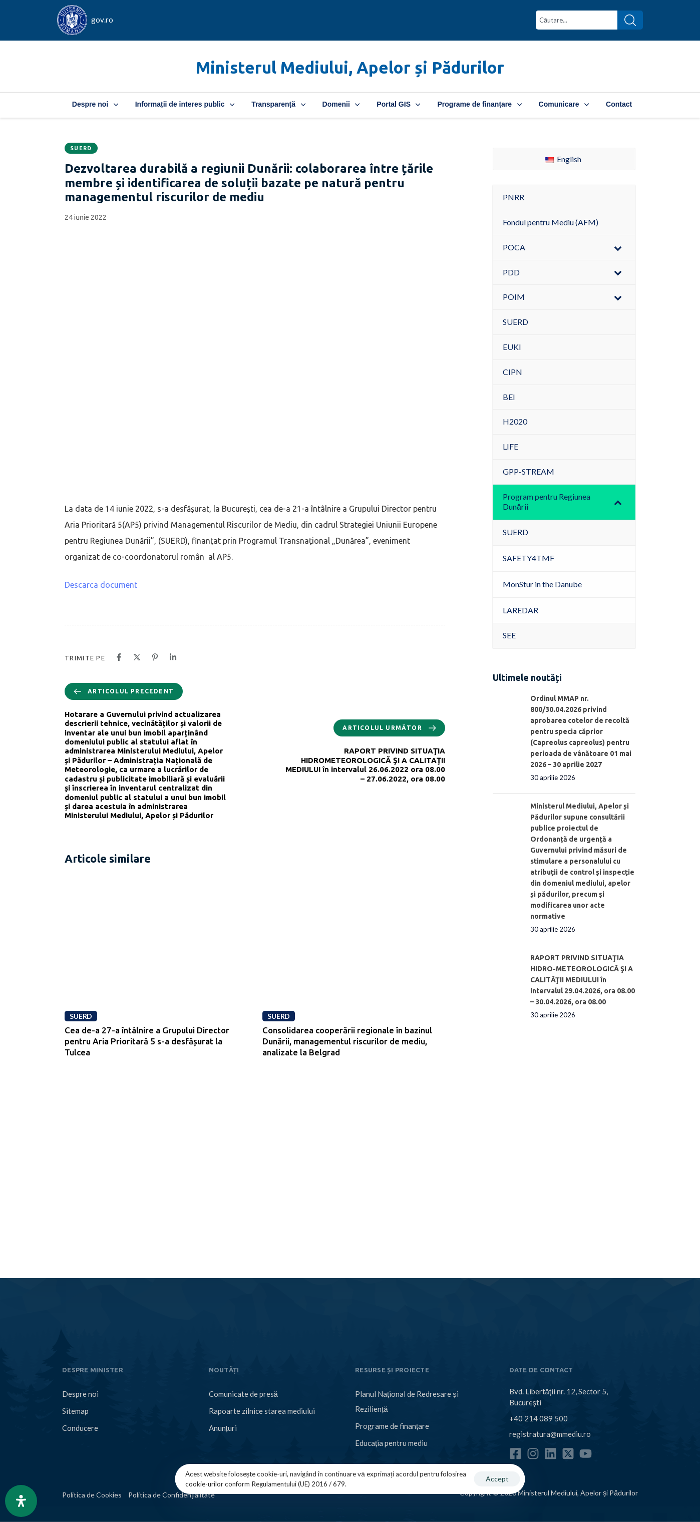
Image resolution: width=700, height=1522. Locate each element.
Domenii (341, 104)
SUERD (81, 148)
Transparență (278, 104)
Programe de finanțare (479, 104)
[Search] (630, 20)
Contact (619, 104)
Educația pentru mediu (391, 1442)
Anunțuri (223, 1427)
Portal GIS (398, 104)
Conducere (80, 1427)
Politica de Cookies (92, 1494)
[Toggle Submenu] (617, 247)
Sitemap (75, 1410)
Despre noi (95, 104)
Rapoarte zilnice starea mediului (262, 1410)
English (563, 159)
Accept (497, 1478)
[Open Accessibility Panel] (21, 1501)
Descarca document (101, 584)
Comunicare (564, 104)
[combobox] (576, 20)
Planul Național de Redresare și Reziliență (407, 1401)
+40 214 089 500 (538, 1417)
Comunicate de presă (243, 1393)
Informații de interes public (184, 104)
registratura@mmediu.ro (550, 1433)
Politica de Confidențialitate (171, 1494)
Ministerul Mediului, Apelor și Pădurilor (350, 67)
